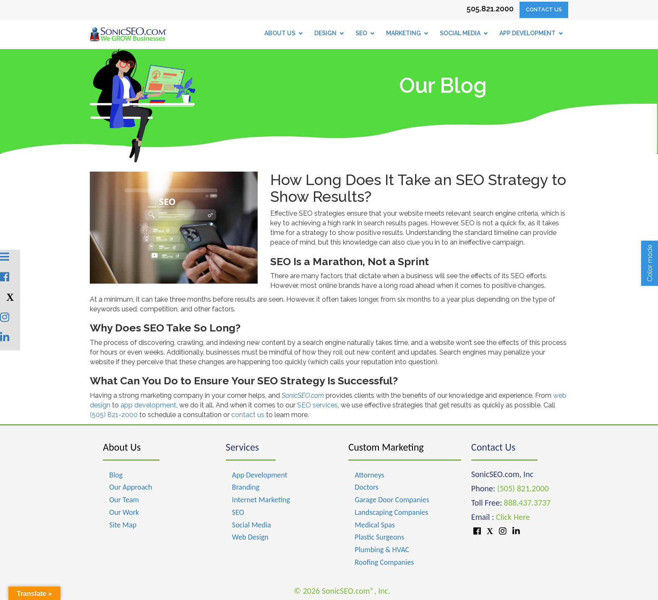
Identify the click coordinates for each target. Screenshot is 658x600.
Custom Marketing (385, 447)
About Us (122, 447)
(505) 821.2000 (523, 488)
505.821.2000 (490, 8)
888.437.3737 (527, 503)
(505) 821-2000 (114, 415)
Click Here (513, 517)
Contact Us (544, 9)
